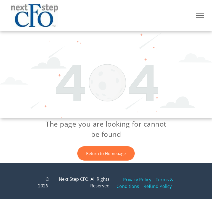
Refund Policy (158, 186)
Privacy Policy (137, 180)
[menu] (200, 15)
